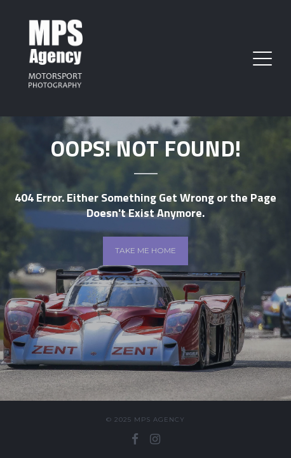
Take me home (145, 250)
